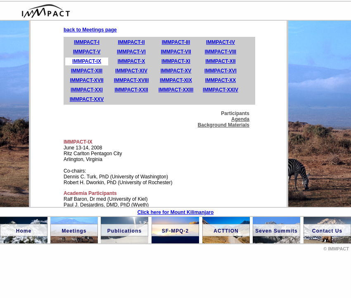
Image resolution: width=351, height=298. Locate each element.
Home (23, 231)
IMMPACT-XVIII (131, 80)
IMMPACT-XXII (131, 90)
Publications (124, 231)
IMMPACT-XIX (176, 80)
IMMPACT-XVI (220, 71)
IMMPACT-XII (220, 61)
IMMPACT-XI (175, 61)
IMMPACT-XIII (86, 71)
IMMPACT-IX (86, 61)
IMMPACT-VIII (220, 52)
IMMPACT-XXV (87, 99)
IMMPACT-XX (220, 80)
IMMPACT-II (131, 42)
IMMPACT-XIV (131, 71)
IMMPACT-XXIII (176, 90)
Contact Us (327, 231)
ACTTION (225, 231)
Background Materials (223, 125)
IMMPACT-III (176, 42)
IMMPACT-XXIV (220, 90)
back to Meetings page (90, 30)
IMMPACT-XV (176, 71)
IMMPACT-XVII (86, 80)
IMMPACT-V (86, 52)
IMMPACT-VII (176, 52)
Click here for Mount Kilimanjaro (176, 212)
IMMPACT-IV (220, 42)
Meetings (74, 231)
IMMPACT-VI (131, 52)
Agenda (240, 119)
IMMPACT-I (87, 42)
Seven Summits (276, 231)
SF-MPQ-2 (175, 231)
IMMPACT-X (131, 61)
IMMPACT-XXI (87, 90)
